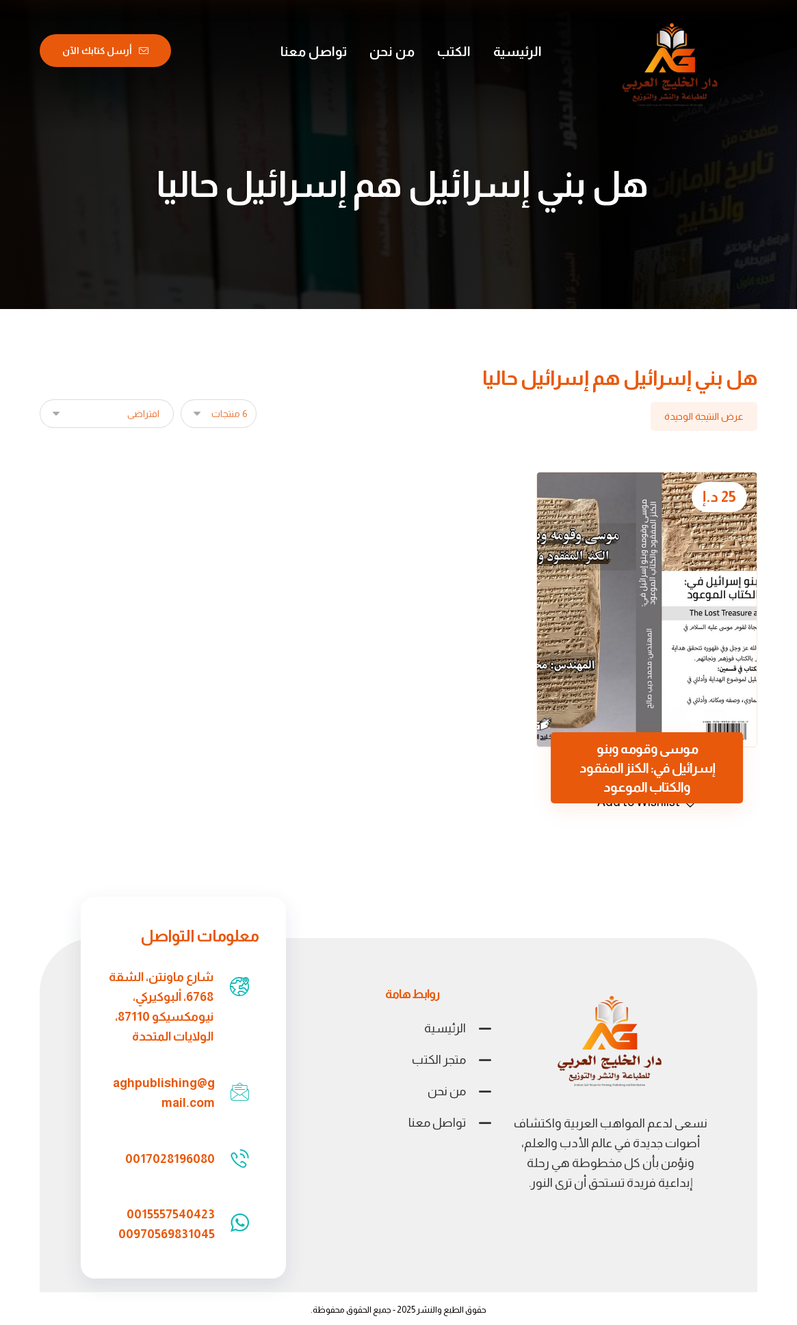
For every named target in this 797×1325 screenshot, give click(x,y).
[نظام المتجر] (107, 413)
